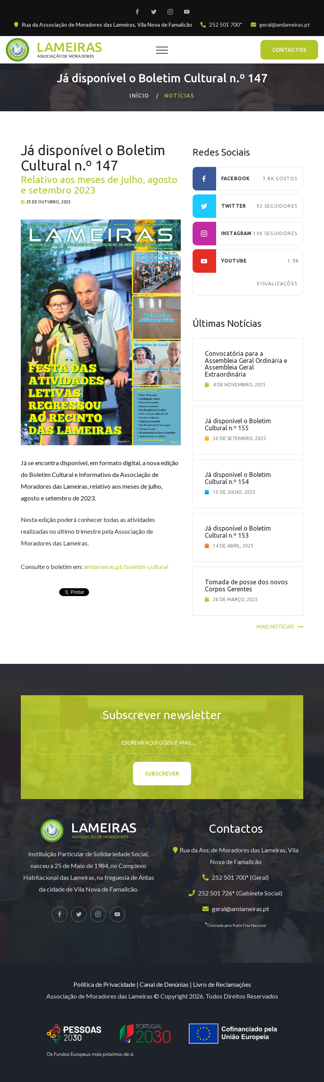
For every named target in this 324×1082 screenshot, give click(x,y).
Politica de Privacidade (104, 984)
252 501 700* (225, 24)
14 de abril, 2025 (233, 545)
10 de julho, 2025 (234, 492)
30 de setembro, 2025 (239, 438)
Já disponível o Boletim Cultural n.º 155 (238, 424)
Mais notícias (275, 626)
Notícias (179, 95)
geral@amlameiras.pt (284, 24)
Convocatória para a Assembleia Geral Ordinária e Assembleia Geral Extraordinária (246, 364)
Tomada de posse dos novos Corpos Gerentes (246, 585)
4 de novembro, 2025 (239, 384)
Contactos (289, 50)
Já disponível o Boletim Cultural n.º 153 (238, 532)
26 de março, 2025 (235, 599)
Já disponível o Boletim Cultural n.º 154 (238, 478)
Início (139, 95)
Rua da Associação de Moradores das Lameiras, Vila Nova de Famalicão (107, 24)
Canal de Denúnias (164, 984)
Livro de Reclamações (222, 984)
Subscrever (162, 773)
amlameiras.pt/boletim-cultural (126, 566)
